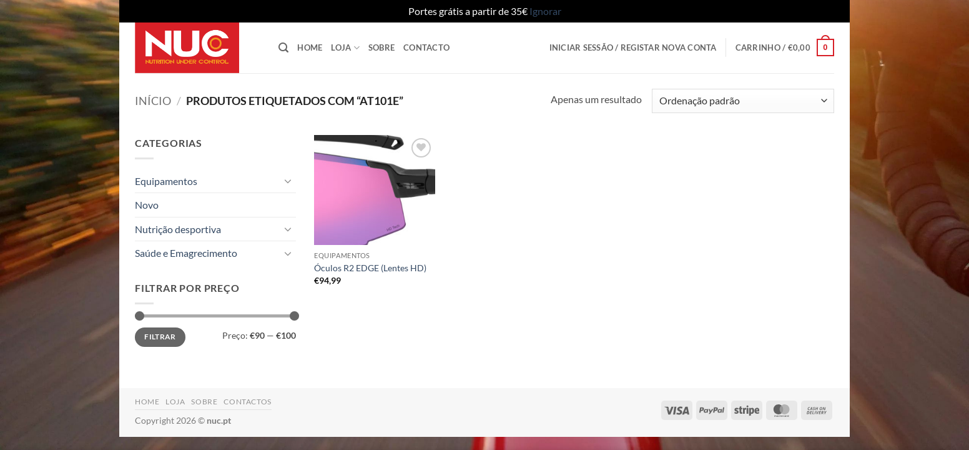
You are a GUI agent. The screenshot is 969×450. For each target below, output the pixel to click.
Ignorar (545, 11)
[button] (283, 48)
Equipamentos (166, 181)
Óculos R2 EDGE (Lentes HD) (370, 267)
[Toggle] (288, 180)
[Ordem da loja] (743, 101)
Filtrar (160, 336)
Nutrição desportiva (178, 229)
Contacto (426, 47)
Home (309, 47)
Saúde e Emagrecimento (186, 253)
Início (153, 101)
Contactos (248, 401)
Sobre (381, 47)
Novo (147, 205)
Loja (345, 48)
